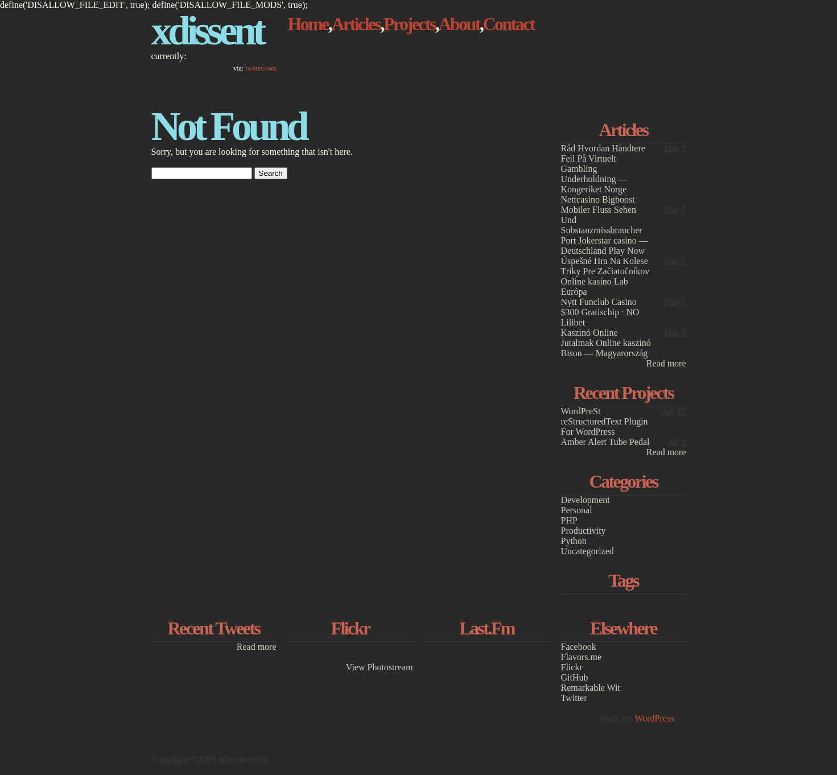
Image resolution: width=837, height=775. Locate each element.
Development (585, 500)
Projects (409, 24)
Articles (355, 24)
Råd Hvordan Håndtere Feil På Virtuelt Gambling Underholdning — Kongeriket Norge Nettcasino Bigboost (603, 173)
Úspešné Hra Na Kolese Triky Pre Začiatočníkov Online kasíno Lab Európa (605, 276)
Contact (508, 24)
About (459, 24)
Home (308, 24)
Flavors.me (581, 657)
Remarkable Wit (590, 687)
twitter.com (260, 68)
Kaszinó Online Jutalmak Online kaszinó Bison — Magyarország (606, 343)
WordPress (654, 718)
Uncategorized (587, 551)
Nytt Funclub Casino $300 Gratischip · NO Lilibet (600, 312)
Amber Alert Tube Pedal (605, 442)
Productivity (583, 530)
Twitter (574, 698)
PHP (569, 520)
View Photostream (379, 667)
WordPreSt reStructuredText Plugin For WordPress (604, 421)
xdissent (207, 30)
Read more (666, 363)
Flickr (572, 667)
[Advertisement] (624, 49)
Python (574, 541)
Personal (576, 510)
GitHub (574, 677)
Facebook (578, 647)
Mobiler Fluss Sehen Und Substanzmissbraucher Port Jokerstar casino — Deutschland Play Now (604, 230)
